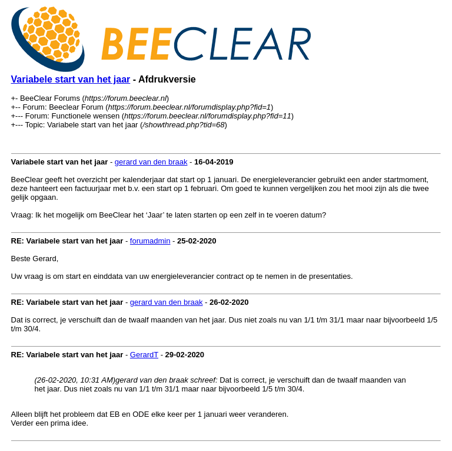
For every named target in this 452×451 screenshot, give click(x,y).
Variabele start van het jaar (71, 79)
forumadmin (150, 240)
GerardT (144, 354)
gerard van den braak (151, 161)
